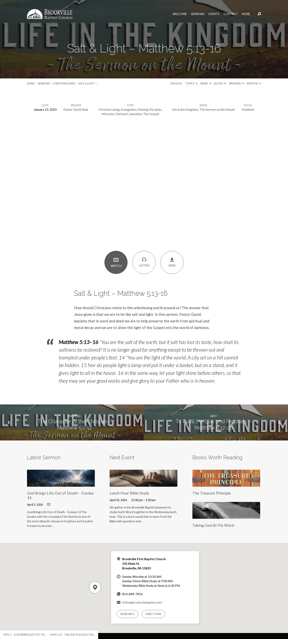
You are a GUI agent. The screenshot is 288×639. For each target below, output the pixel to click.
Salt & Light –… (88, 83)
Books (220, 83)
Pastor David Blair (76, 109)
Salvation (135, 114)
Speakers (236, 83)
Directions (153, 614)
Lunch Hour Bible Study (129, 493)
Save (172, 262)
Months (254, 83)
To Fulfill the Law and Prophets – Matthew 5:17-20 (213, 424)
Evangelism (128, 109)
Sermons (197, 14)
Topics (191, 83)
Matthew (248, 109)
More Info (127, 614)
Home (31, 83)
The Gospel (151, 114)
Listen (144, 262)
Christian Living (64, 83)
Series (205, 83)
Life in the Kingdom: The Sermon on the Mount (203, 109)
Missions (108, 114)
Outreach (121, 114)
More (246, 14)
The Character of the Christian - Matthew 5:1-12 (74, 424)
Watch (116, 262)
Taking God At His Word (213, 525)
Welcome (180, 14)
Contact (231, 14)
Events (214, 14)
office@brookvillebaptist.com (142, 602)
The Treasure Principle (211, 493)
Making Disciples (150, 109)
